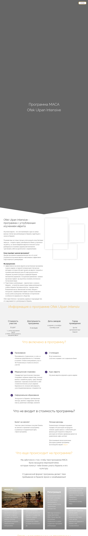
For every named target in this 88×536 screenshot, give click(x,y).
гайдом (65, 444)
